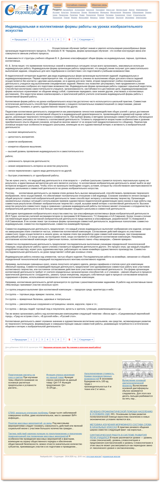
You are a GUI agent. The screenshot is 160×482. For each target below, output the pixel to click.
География (100, 10)
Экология (119, 18)
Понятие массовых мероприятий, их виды (30, 423)
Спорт (129, 15)
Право (82, 15)
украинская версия (111, 456)
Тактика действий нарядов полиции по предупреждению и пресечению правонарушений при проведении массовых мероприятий (45, 434)
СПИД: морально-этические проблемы (28, 412)
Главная (57, 5)
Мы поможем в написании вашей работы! (84, 347)
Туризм (67, 18)
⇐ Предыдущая (19, 39)
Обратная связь (99, 5)
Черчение (110, 18)
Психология (91, 15)
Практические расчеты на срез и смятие (21, 376)
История (56, 12)
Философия (84, 18)
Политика (74, 15)
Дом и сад (110, 10)
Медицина (104, 12)
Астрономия (80, 10)
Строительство (139, 15)
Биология (90, 10)
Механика (127, 12)
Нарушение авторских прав (54, 347)
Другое (131, 10)
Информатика (142, 10)
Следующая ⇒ (86, 39)
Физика (74, 18)
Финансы (94, 18)
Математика (94, 12)
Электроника (141, 18)
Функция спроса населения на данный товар (60, 376)
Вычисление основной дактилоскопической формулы (134, 383)
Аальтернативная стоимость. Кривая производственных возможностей (99, 376)
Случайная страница (76, 5)
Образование (138, 12)
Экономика (129, 18)
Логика (84, 12)
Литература (75, 12)
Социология (120, 15)
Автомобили (68, 10)
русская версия (94, 456)
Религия (100, 15)
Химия (102, 18)
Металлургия (115, 12)
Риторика (110, 15)
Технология (57, 18)
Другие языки (121, 10)
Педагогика (63, 15)
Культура (65, 12)
